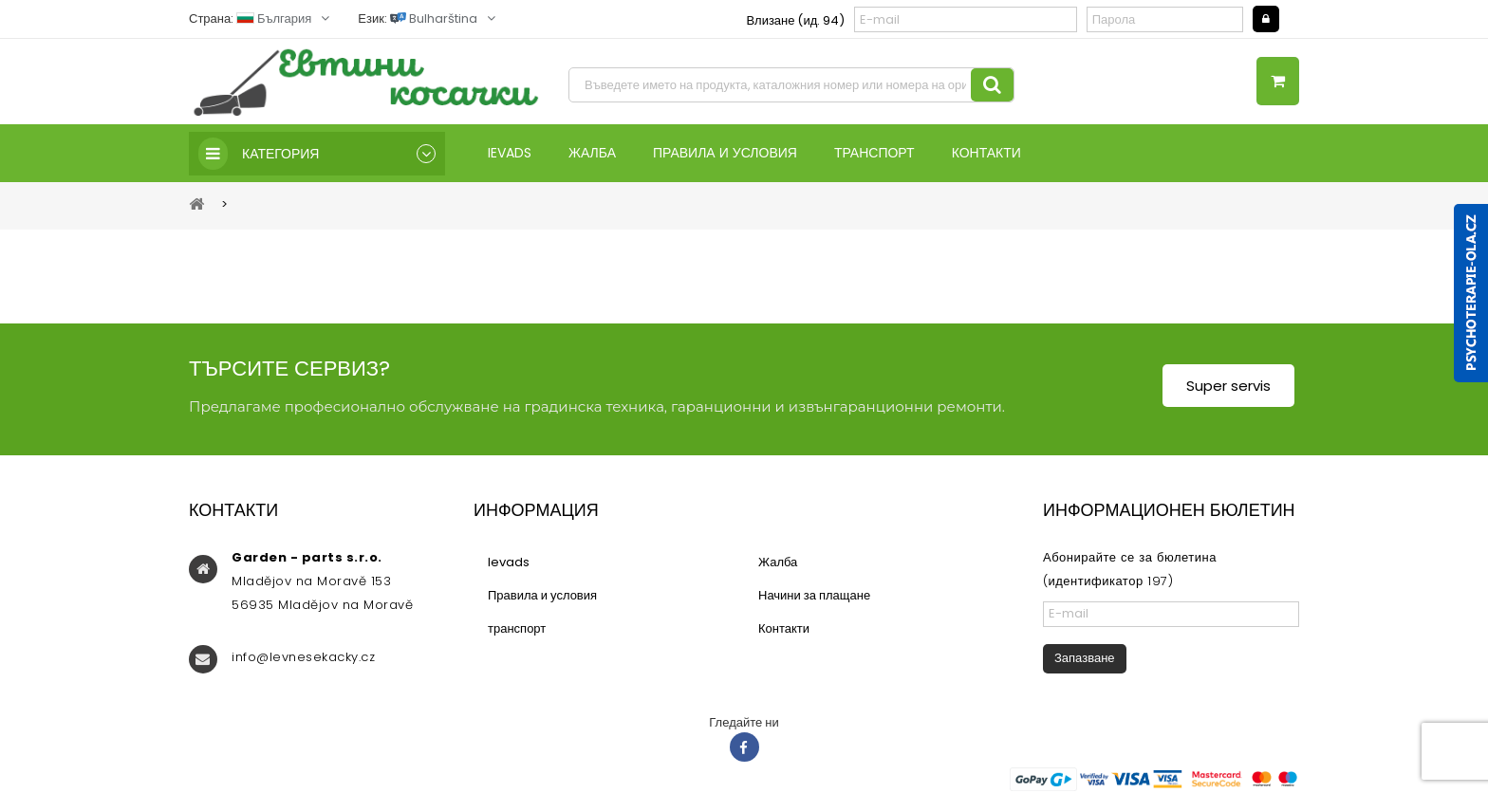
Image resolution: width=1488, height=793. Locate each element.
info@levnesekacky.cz (303, 657)
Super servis (1228, 386)
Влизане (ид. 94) (795, 20)
